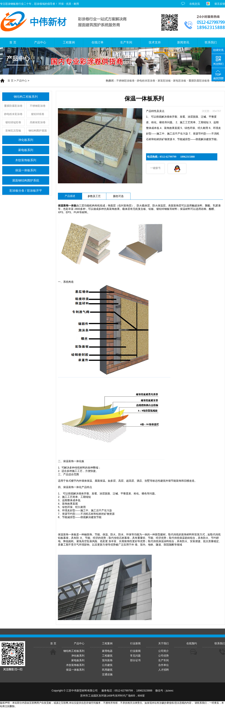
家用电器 (107, 650)
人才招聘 (163, 669)
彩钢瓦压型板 (13, 130)
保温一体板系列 (25, 170)
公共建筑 (107, 664)
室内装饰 (107, 660)
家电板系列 (25, 150)
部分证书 (135, 660)
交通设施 (107, 674)
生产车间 (163, 660)
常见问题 (135, 655)
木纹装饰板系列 (25, 160)
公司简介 (163, 650)
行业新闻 (135, 650)
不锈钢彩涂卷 (38, 105)
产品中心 (21, 80)
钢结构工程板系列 (26, 96)
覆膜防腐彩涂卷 (13, 105)
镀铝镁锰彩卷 (13, 122)
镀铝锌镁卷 (37, 114)
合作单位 (163, 664)
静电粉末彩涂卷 (13, 114)
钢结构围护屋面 (37, 130)
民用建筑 (107, 669)
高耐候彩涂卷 (38, 122)
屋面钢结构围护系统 (25, 180)
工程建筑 (107, 655)
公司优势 (163, 655)
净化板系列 (25, 139)
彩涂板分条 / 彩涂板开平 (25, 190)
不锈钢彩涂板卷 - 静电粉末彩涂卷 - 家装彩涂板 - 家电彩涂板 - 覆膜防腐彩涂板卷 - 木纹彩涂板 (170, 80)
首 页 (11, 80)
